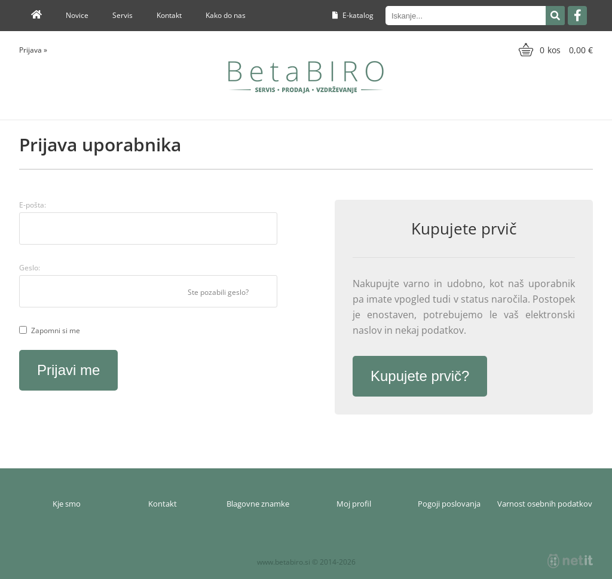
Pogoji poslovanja (449, 503)
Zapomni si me (55, 330)
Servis (122, 15)
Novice (77, 15)
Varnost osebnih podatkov (544, 503)
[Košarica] (554, 49)
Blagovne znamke (258, 503)
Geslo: (29, 268)
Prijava (33, 50)
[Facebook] (577, 15)
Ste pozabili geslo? (218, 292)
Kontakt (169, 15)
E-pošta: (32, 205)
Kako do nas (226, 15)
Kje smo (67, 503)
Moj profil (353, 503)
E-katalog (353, 15)
